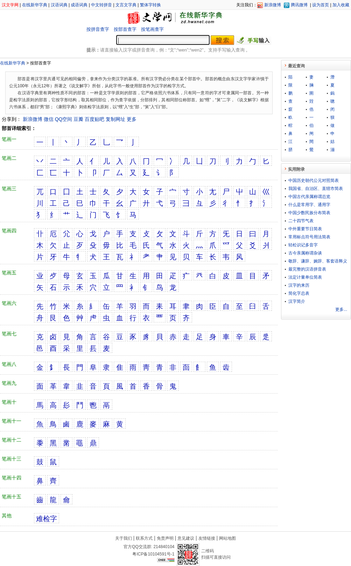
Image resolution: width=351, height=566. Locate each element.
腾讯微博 (299, 4)
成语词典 (79, 4)
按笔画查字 (152, 29)
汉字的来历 (298, 285)
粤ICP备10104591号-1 (153, 554)
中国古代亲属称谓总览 (309, 196)
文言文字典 (125, 4)
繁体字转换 (150, 4)
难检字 (46, 519)
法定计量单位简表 (305, 277)
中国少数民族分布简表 (309, 212)
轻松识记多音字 (303, 245)
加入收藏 (340, 4)
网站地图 (227, 538)
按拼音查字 (97, 29)
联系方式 (144, 538)
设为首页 (320, 4)
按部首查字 (125, 29)
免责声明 (165, 538)
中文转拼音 (101, 4)
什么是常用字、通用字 (309, 204)
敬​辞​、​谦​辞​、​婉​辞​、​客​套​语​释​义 (317, 261)
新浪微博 (272, 4)
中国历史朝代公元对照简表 (313, 180)
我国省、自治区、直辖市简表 (315, 188)
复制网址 (115, 119)
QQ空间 (63, 119)
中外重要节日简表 (305, 228)
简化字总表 (298, 293)
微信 (49, 119)
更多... (341, 309)
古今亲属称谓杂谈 (305, 253)
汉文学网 (10, 4)
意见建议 (185, 538)
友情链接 (206, 538)
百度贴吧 (94, 119)
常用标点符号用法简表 (309, 236)
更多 (131, 119)
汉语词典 (59, 4)
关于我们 (123, 538)
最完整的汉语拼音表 (307, 269)
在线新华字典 (34, 4)
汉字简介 (296, 301)
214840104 (163, 546)
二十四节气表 (301, 220)
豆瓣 (78, 119)
